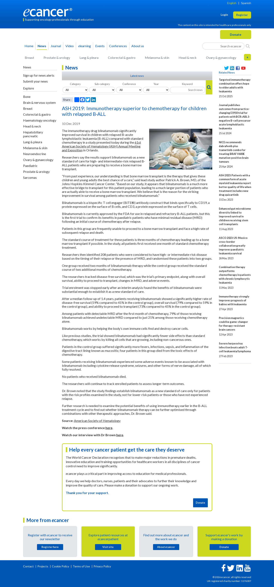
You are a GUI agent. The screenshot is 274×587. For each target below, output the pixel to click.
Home (29, 46)
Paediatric (30, 166)
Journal (56, 46)
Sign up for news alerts (38, 75)
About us (137, 46)
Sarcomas (30, 177)
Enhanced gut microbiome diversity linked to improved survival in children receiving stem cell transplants (235, 216)
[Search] (247, 45)
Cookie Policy (60, 566)
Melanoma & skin (157, 57)
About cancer (166, 547)
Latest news (137, 75)
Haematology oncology (39, 120)
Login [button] (224, 14)
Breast (29, 57)
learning (84, 46)
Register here (50, 547)
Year (156, 84)
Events (100, 46)
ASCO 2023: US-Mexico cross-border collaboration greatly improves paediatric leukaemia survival (233, 245)
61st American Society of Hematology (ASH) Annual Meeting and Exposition (101, 146)
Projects (43, 566)
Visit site (108, 547)
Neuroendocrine (34, 154)
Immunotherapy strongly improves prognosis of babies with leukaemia (234, 300)
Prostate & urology (57, 57)
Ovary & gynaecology (221, 57)
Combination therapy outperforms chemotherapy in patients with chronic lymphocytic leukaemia (235, 274)
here (108, 428)
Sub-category (102, 84)
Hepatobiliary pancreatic (33, 134)
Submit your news (35, 81)
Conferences (118, 46)
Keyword (187, 84)
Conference (129, 84)
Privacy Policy (102, 566)
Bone (26, 96)
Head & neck (188, 57)
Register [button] (242, 15)
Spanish (246, 3)
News (42, 46)
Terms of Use (81, 566)
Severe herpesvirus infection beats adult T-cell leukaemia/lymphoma (235, 347)
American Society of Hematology (97, 421)
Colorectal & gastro (121, 57)
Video (69, 46)
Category (75, 84)
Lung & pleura (88, 57)
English (231, 3)
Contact (28, 566)
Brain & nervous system (39, 102)
